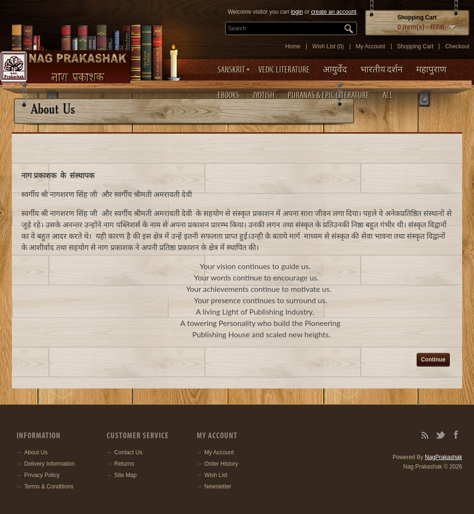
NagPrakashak (443, 457)
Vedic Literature (284, 69)
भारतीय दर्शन (381, 69)
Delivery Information (49, 463)
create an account (333, 12)
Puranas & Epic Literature (328, 95)
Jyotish (263, 95)
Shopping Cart (415, 46)
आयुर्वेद (335, 69)
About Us (35, 452)
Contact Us (128, 452)
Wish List (216, 475)
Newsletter (217, 486)
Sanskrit (231, 69)
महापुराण (431, 69)
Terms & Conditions (48, 486)
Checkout (457, 46)
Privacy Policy (42, 475)
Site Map (125, 475)
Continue (433, 359)
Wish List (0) (328, 46)
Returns (124, 463)
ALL (388, 95)
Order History (221, 463)
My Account (370, 46)
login (297, 12)
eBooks (228, 95)
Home (293, 46)
